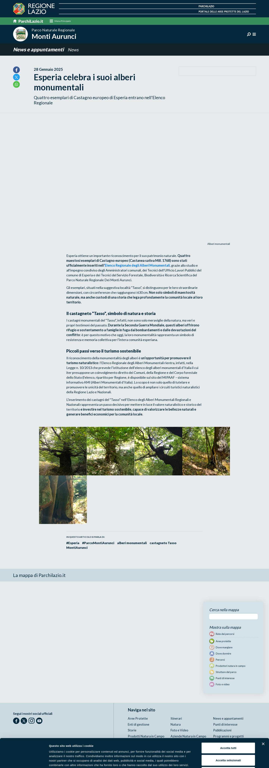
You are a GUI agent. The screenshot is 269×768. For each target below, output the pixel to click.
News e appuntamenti (39, 49)
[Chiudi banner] (263, 715)
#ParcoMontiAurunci (98, 543)
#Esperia (72, 543)
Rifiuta (228, 743)
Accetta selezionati (228, 731)
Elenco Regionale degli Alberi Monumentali (137, 265)
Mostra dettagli (196, 760)
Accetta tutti (228, 719)
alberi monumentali (132, 543)
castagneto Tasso (163, 543)
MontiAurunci (77, 548)
